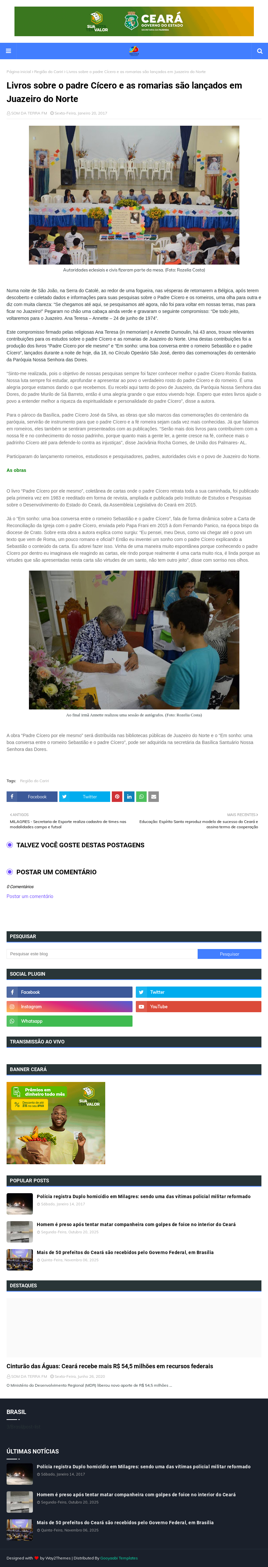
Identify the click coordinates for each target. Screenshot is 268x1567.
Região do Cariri (48, 71)
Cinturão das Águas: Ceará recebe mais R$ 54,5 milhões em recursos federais (110, 1366)
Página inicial (19, 71)
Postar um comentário (30, 896)
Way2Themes (58, 1557)
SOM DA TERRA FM (29, 113)
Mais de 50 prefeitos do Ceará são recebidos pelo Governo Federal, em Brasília (125, 1252)
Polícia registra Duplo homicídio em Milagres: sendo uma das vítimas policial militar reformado (144, 1196)
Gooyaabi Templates (119, 1557)
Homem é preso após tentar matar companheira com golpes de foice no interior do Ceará (136, 1224)
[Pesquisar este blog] (102, 954)
